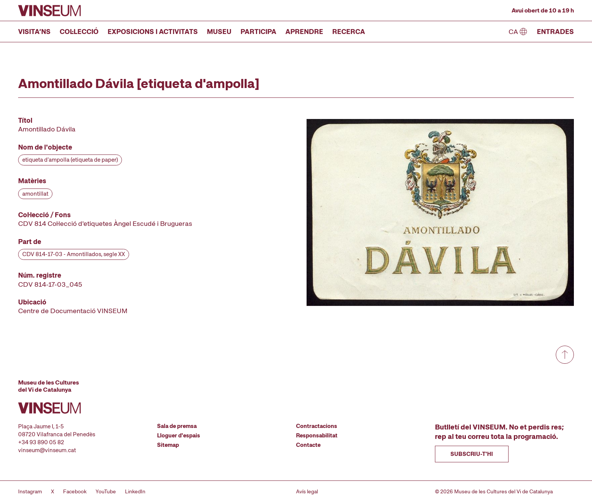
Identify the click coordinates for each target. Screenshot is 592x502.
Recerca (348, 31)
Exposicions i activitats (153, 31)
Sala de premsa (177, 426)
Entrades (555, 31)
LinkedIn (135, 491)
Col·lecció (79, 31)
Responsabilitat (317, 435)
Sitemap (168, 445)
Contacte (308, 445)
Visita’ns (34, 31)
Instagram (30, 491)
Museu (219, 31)
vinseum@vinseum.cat (47, 450)
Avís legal (307, 491)
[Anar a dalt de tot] (565, 355)
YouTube (106, 491)
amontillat (35, 194)
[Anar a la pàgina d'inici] (49, 10)
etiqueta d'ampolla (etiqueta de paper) (70, 160)
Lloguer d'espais (178, 435)
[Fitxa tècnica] (114, 215)
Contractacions (316, 426)
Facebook (74, 491)
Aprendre (304, 31)
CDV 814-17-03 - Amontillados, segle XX (73, 254)
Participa (258, 31)
